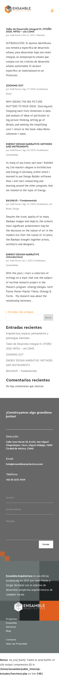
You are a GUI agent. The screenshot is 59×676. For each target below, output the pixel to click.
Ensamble (11, 623)
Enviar (46, 544)
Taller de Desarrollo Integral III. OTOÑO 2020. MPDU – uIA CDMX (28, 30)
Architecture (42, 89)
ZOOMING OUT (14, 85)
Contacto (11, 639)
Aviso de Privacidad (16, 643)
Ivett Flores (15, 35)
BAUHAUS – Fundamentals (21, 200)
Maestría (41, 35)
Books (9, 93)
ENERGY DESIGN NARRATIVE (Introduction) (22, 255)
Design (16, 208)
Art (50, 204)
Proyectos (11, 619)
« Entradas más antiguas (20, 312)
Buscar (48, 317)
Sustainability (12, 154)
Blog (8, 631)
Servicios (11, 627)
